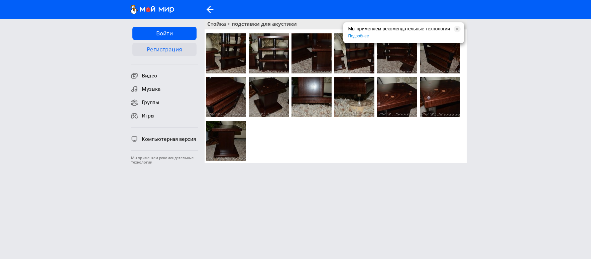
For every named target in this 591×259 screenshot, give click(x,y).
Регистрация (164, 49)
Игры (142, 115)
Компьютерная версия (163, 139)
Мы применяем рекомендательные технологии (162, 160)
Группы (145, 102)
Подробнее (358, 36)
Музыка (145, 89)
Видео (144, 75)
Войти (164, 33)
